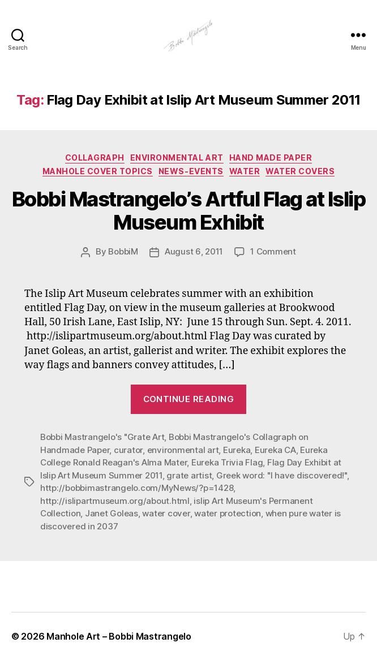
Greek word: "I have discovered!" (281, 475)
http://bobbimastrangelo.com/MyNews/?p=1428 (136, 487)
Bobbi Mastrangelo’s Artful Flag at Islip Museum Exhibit (188, 211)
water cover (166, 513)
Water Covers (300, 171)
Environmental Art (177, 157)
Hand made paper (270, 157)
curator (128, 450)
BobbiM (123, 251)
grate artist (189, 475)
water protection (227, 513)
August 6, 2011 (194, 251)
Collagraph (95, 157)
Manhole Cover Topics (97, 171)
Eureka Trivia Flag (227, 462)
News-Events (191, 171)
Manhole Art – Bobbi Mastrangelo (118, 636)
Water (244, 171)
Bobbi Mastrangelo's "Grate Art (102, 437)
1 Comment (273, 251)
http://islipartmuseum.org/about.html (115, 500)
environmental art (183, 450)
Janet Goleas (111, 513)
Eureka (236, 450)
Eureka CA (275, 450)
